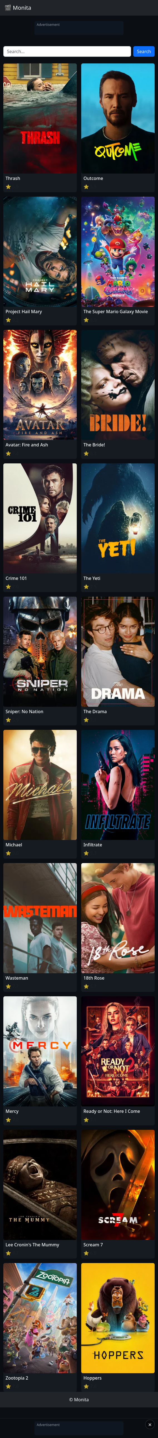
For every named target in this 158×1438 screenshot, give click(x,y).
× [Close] (150, 1424)
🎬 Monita (17, 7)
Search (144, 51)
